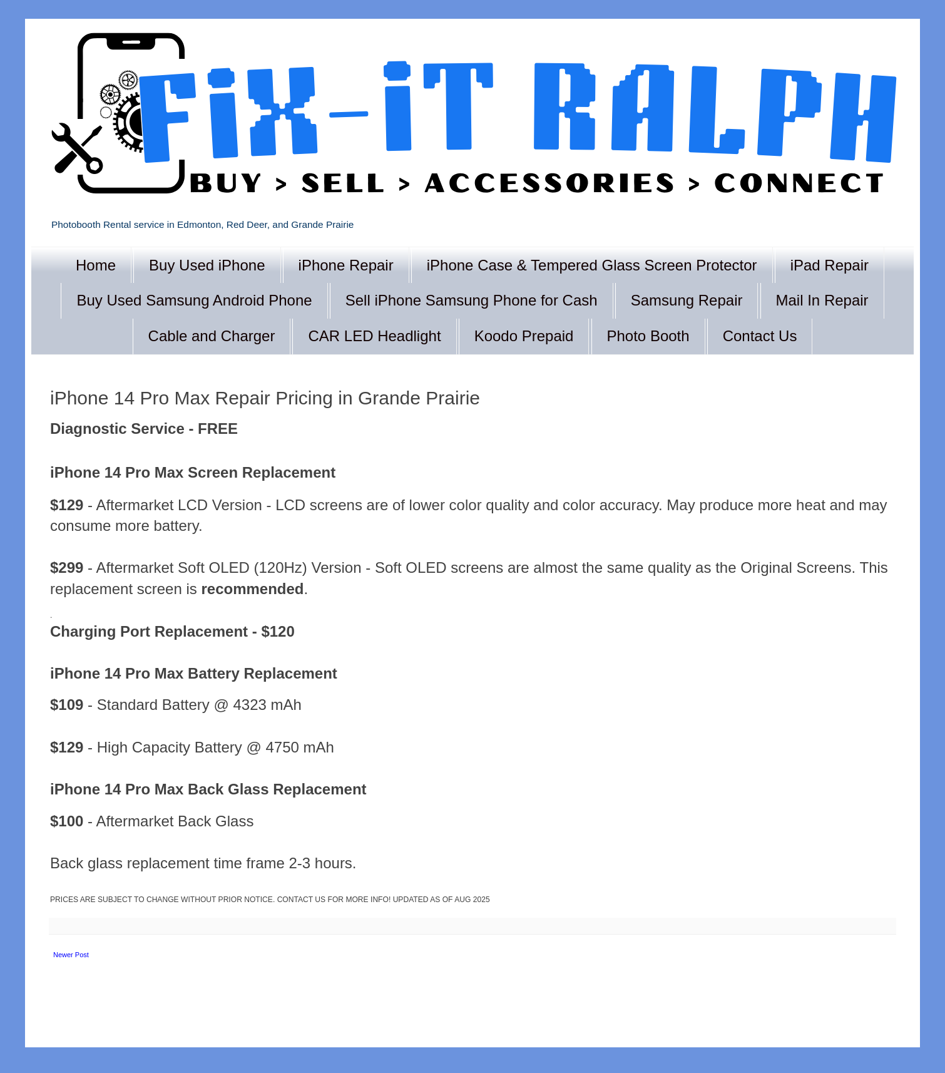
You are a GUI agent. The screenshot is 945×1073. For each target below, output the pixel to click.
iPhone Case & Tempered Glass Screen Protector (592, 265)
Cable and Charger (211, 335)
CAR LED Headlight (374, 335)
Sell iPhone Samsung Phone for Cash (471, 300)
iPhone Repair (346, 265)
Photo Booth (648, 335)
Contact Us (760, 335)
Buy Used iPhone (207, 265)
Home (96, 265)
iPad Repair (829, 265)
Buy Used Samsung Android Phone (194, 300)
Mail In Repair (822, 300)
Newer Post (71, 954)
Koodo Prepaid (524, 335)
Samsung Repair (687, 300)
